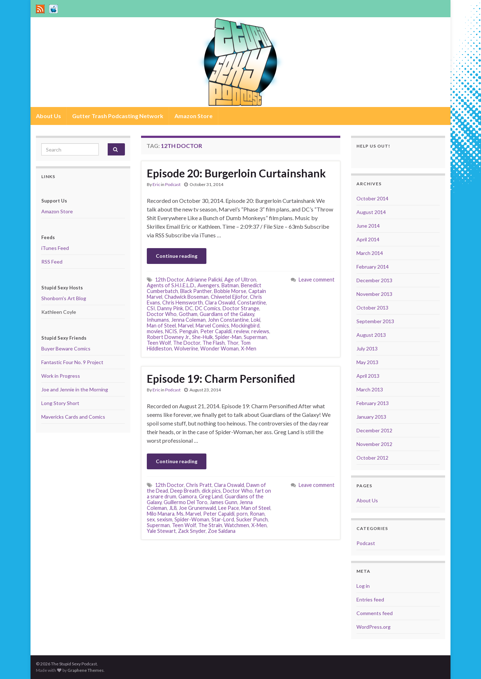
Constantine (251, 302)
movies (155, 331)
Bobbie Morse (230, 291)
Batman (230, 285)
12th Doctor (169, 279)
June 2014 (368, 226)
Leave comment (317, 279)
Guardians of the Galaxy (227, 314)
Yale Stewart (161, 531)
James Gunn (223, 502)
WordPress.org (373, 627)
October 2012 (372, 458)
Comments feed (374, 613)
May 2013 (367, 362)
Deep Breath (185, 491)
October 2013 (372, 307)
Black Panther (196, 291)
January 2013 (371, 417)
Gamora (187, 496)
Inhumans (158, 320)
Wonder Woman (219, 348)
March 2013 (369, 389)
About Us (48, 115)
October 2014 (372, 198)
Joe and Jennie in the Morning (74, 389)
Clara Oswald (220, 302)
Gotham (188, 314)
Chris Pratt (199, 485)
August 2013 (371, 335)
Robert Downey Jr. (168, 337)
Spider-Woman (191, 519)
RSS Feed (51, 262)
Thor (232, 343)
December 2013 (374, 280)
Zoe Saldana (221, 531)
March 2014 (369, 253)
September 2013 (375, 321)
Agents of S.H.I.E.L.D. (171, 285)
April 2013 (367, 376)
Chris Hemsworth (182, 302)
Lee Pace (228, 508)
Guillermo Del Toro (185, 502)
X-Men (248, 348)
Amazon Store (193, 115)
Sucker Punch (252, 519)
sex (151, 519)
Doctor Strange (241, 308)
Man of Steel (161, 325)
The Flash (213, 343)
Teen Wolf (159, 343)
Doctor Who (162, 314)
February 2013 (372, 403)
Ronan (257, 514)
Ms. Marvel (189, 514)
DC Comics (207, 308)
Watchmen (236, 525)
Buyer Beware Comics (65, 348)
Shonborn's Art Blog (63, 298)
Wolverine (186, 348)
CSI (151, 308)
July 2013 (367, 348)
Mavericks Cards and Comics (73, 417)
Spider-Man (228, 337)
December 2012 (374, 430)
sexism (164, 519)
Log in (363, 586)
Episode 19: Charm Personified (221, 378)
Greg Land (211, 496)
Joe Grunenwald (197, 508)
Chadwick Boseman (186, 297)
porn (242, 514)
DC (189, 308)
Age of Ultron (240, 279)
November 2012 (374, 444)
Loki (255, 320)
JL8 (173, 508)
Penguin (188, 331)
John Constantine (228, 320)
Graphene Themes (85, 670)
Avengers (208, 285)
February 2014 (372, 267)
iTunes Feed (55, 248)
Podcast (173, 184)
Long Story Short (60, 403)
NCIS (171, 331)
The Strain (210, 525)
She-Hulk (202, 337)
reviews (260, 331)
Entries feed (370, 599)
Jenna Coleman (188, 320)
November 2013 (374, 294)
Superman (255, 337)
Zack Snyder (192, 531)
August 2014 (371, 212)
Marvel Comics (212, 325)
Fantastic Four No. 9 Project (72, 362)
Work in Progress (60, 376)
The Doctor (186, 343)
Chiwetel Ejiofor (229, 297)
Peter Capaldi (216, 331)
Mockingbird (245, 325)
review (241, 331)
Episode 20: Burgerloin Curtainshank (236, 173)
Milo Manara (160, 514)
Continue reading (176, 256)
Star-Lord (222, 519)
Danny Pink (170, 308)
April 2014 (367, 239)
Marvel (185, 325)
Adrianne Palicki (204, 279)
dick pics (211, 491)
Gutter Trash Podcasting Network (117, 115)
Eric (156, 184)
